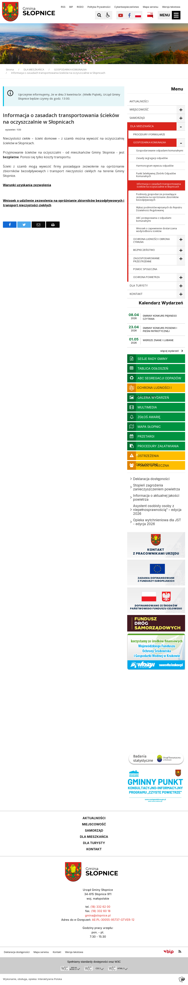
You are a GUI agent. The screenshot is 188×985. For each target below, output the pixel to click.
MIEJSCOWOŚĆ (139, 109)
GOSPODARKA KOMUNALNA (149, 142)
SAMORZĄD (137, 118)
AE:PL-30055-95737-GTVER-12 (113, 919)
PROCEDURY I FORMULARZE (149, 134)
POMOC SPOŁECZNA (145, 269)
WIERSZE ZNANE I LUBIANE (158, 340)
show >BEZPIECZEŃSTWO (181, 250)
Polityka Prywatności (98, 7)
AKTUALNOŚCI (139, 101)
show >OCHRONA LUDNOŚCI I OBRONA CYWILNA (181, 240)
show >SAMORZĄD (180, 118)
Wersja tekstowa (171, 7)
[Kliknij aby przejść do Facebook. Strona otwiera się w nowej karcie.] (129, 15)
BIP (71, 7)
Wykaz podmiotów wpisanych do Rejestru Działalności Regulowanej (159, 209)
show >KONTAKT (180, 294)
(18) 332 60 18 (101, 911)
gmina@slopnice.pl (98, 915)
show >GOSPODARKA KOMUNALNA (181, 143)
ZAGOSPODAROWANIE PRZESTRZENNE (146, 259)
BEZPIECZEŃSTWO (144, 250)
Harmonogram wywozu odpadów (154, 165)
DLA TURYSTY (139, 285)
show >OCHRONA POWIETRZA (181, 277)
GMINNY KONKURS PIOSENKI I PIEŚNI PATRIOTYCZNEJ (160, 330)
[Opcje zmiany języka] (138, 15)
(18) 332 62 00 (101, 906)
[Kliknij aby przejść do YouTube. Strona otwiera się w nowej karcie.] (120, 15)
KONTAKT (136, 294)
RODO (80, 7)
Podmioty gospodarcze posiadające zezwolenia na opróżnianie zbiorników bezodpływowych (157, 197)
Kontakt (57, 952)
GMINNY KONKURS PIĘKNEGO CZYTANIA (160, 317)
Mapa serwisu (150, 7)
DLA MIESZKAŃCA (142, 126)
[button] (108, 15)
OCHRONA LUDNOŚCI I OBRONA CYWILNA (151, 240)
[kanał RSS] (180, 951)
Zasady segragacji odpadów (152, 158)
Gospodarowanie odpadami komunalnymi (159, 150)
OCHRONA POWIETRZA (146, 277)
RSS (63, 7)
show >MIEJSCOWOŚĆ (180, 110)
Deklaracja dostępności (17, 952)
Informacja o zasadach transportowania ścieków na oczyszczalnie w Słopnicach (159, 185)
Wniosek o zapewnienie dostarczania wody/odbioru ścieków (156, 230)
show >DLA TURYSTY (180, 286)
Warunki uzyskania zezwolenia (27, 185)
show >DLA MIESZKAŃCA (181, 126)
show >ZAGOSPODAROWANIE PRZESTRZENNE (181, 260)
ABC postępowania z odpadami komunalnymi (153, 219)
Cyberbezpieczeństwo (126, 7)
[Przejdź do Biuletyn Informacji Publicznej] (168, 951)
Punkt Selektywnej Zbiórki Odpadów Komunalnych (156, 175)
